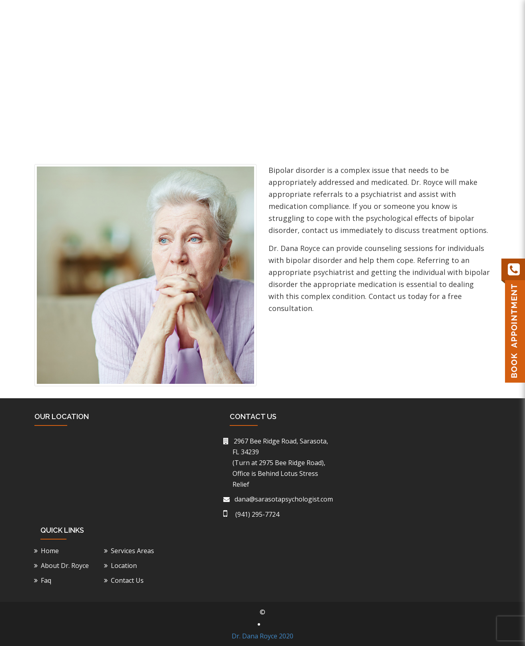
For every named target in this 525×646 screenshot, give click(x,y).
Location (394, 50)
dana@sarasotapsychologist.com (282, 499)
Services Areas (133, 550)
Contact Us (468, 50)
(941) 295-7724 (406, 11)
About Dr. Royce (281, 50)
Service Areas (343, 50)
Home (231, 50)
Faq (429, 50)
